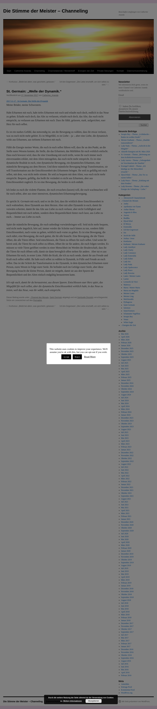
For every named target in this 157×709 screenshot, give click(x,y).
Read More (90, 356)
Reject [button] (77, 357)
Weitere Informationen (72, 701)
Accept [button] (66, 357)
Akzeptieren (93, 701)
